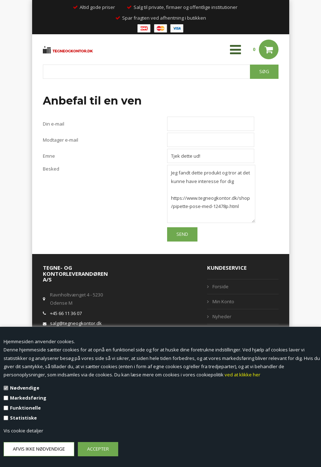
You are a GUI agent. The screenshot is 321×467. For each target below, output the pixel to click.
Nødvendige (24, 388)
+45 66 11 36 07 (66, 313)
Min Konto (223, 301)
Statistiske (23, 418)
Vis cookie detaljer (23, 430)
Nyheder (221, 316)
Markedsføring (28, 398)
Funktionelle (25, 408)
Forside (220, 286)
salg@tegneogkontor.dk (76, 323)
